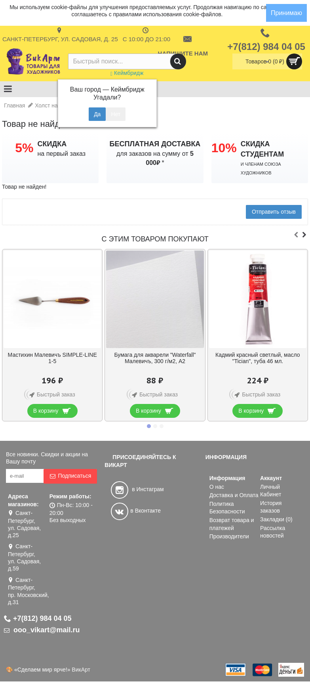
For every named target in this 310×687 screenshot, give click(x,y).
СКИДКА (52, 144)
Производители (229, 536)
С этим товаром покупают (154, 239)
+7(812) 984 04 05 (38, 618)
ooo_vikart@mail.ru (42, 630)
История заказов (270, 507)
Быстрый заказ (51, 394)
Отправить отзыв (274, 212)
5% (24, 148)
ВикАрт (81, 669)
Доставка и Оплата (234, 495)
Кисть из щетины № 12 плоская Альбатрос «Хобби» (257, 358)
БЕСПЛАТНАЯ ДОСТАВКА (155, 144)
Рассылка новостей (272, 532)
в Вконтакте (136, 510)
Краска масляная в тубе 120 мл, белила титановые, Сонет (52, 358)
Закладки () (276, 519)
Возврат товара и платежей (231, 524)
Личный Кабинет (270, 491)
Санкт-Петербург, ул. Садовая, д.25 (24, 524)
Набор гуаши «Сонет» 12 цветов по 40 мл (155, 358)
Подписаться (70, 476)
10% (224, 148)
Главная (14, 105)
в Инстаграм (137, 489)
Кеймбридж (126, 73)
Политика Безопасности (227, 508)
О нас (216, 487)
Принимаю (286, 13)
